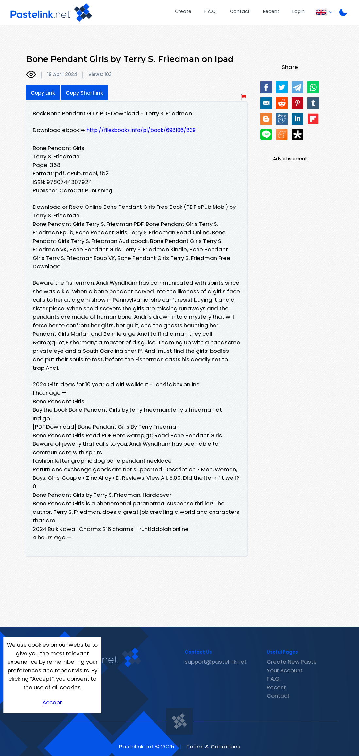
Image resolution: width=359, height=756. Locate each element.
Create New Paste (292, 662)
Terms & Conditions (213, 746)
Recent (271, 11)
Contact (240, 11)
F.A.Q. (210, 11)
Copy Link (43, 92)
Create (183, 11)
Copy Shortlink (84, 92)
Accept (52, 702)
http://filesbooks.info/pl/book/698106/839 (141, 130)
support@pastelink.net (216, 662)
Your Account (285, 670)
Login (298, 11)
